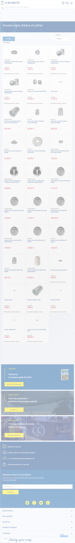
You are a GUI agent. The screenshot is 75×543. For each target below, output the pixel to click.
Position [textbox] (59, 39)
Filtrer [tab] (9, 38)
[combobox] (37, 7)
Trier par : (58, 35)
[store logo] (10, 2)
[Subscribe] (11, 492)
